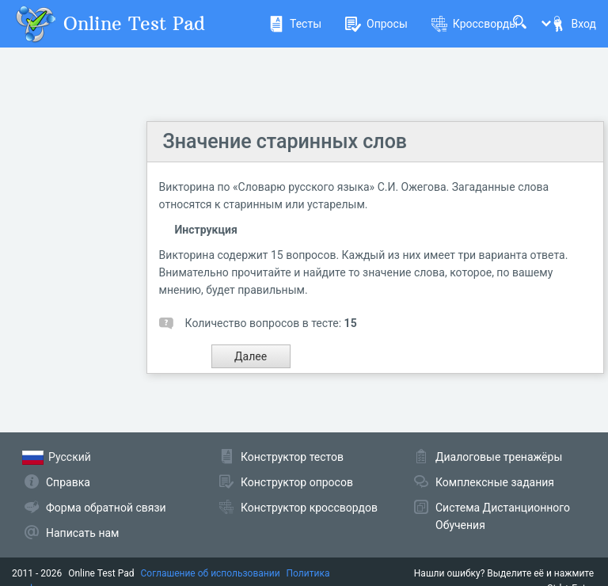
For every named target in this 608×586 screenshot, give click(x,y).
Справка (68, 482)
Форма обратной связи (106, 507)
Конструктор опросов (297, 482)
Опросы (376, 24)
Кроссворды (474, 24)
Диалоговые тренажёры (498, 457)
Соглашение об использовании (210, 573)
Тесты (294, 24)
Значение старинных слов (285, 141)
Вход (573, 24)
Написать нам (82, 533)
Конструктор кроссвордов (309, 507)
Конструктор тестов (292, 457)
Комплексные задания (494, 482)
